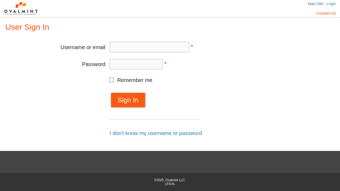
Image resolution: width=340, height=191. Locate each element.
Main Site (315, 4)
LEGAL (170, 184)
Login (331, 4)
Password (93, 64)
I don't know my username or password (156, 133)
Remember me (134, 80)
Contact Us (326, 13)
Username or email (83, 47)
